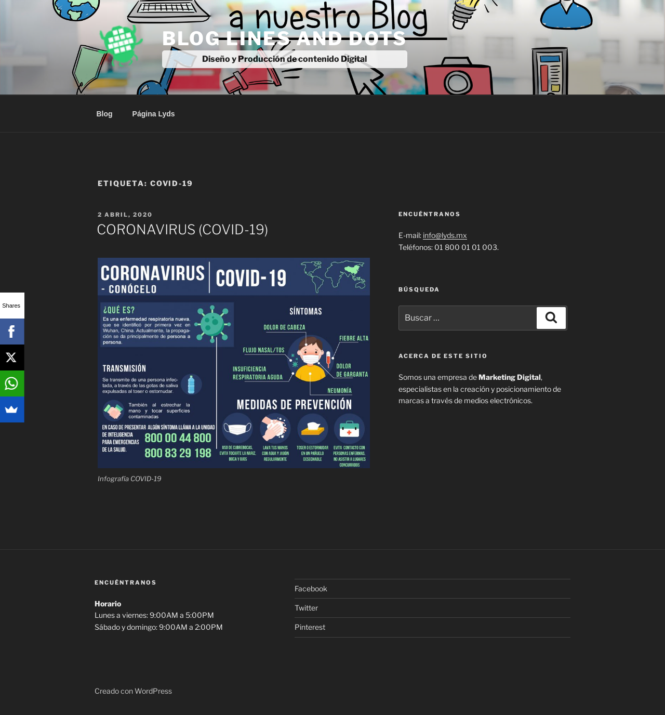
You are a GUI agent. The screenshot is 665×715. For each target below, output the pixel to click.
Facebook (311, 588)
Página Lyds (153, 114)
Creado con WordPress (133, 690)
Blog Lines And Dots (285, 38)
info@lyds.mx (445, 235)
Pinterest (310, 627)
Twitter (306, 607)
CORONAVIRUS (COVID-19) (182, 229)
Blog (105, 114)
